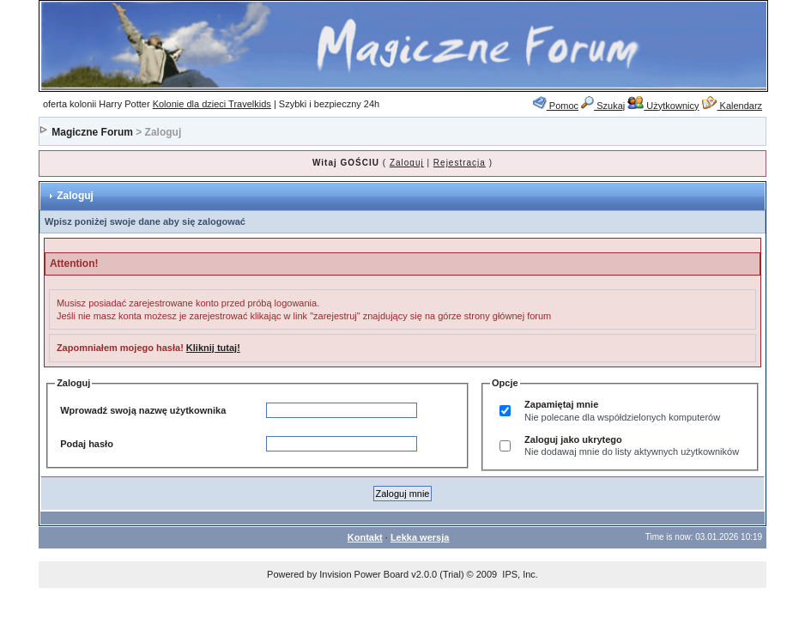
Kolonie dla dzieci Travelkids (212, 104)
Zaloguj (407, 162)
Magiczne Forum (92, 132)
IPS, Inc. (520, 574)
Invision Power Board (364, 574)
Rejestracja (459, 162)
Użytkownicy (663, 105)
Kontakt (365, 537)
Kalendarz (732, 105)
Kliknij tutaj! (213, 347)
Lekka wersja (420, 537)
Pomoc (555, 105)
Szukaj (603, 105)
